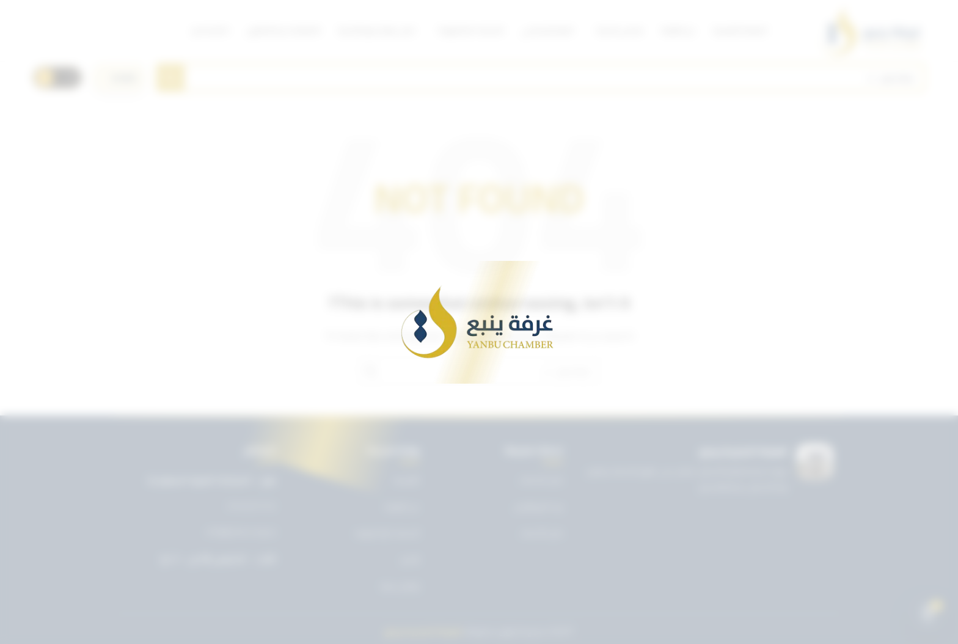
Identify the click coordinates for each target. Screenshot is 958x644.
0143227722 (251, 506)
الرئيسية (406, 480)
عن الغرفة (402, 506)
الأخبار (410, 560)
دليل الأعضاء (541, 533)
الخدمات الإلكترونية (387, 533)
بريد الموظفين (538, 506)
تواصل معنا (400, 586)
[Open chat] (928, 614)
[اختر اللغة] (119, 77)
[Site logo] (871, 30)
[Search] (540, 78)
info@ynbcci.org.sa (241, 532)
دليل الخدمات (541, 480)
